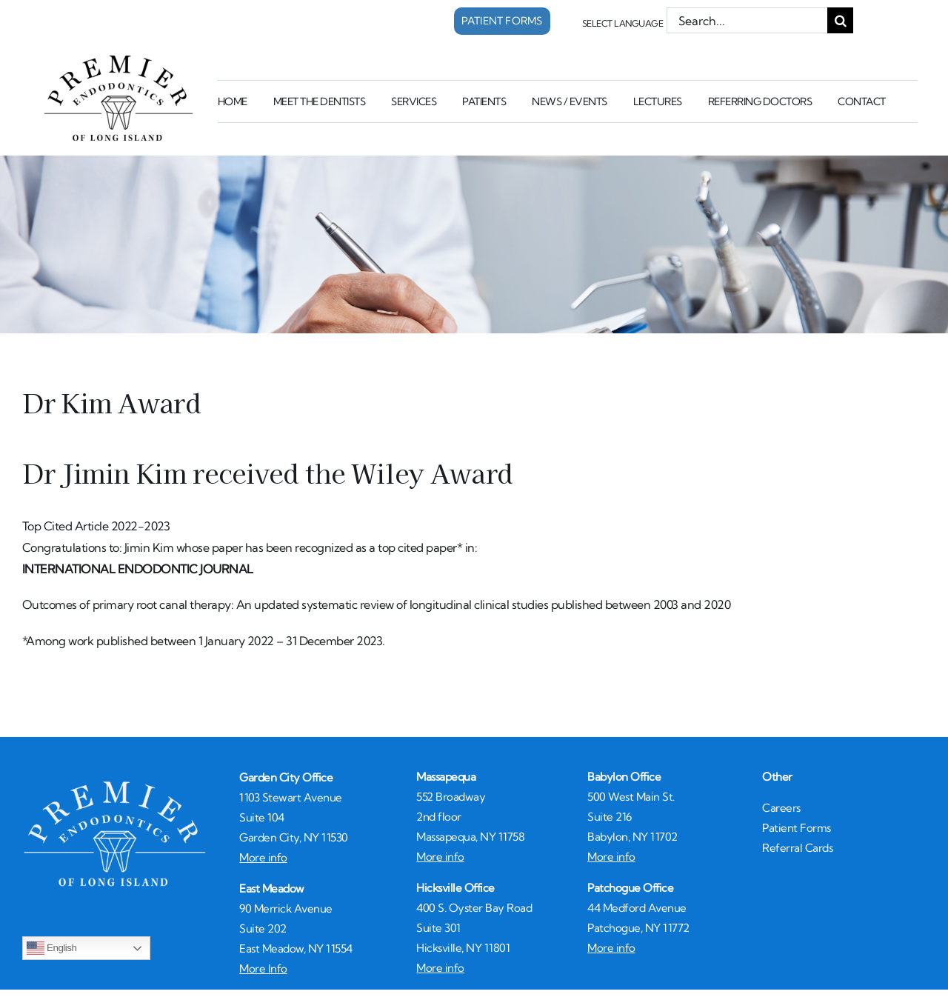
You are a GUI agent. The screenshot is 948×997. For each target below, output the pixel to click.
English (51, 948)
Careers (781, 808)
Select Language (623, 23)
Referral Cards (797, 848)
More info (263, 857)
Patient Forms (796, 828)
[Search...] (747, 20)
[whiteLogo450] (114, 785)
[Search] (840, 20)
